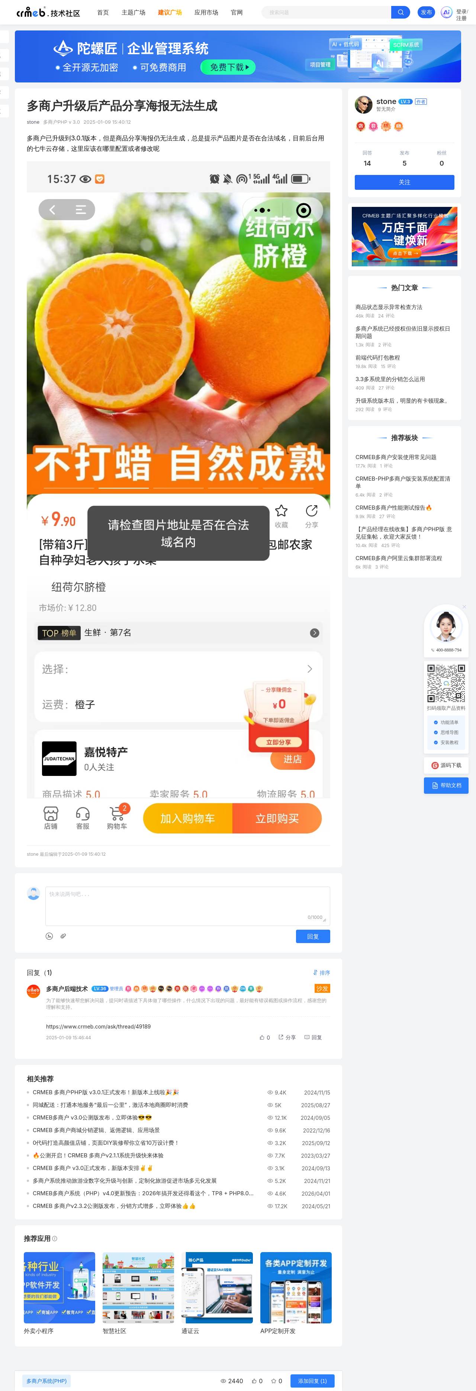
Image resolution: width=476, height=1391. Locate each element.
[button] (321, 972)
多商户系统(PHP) (46, 1381)
